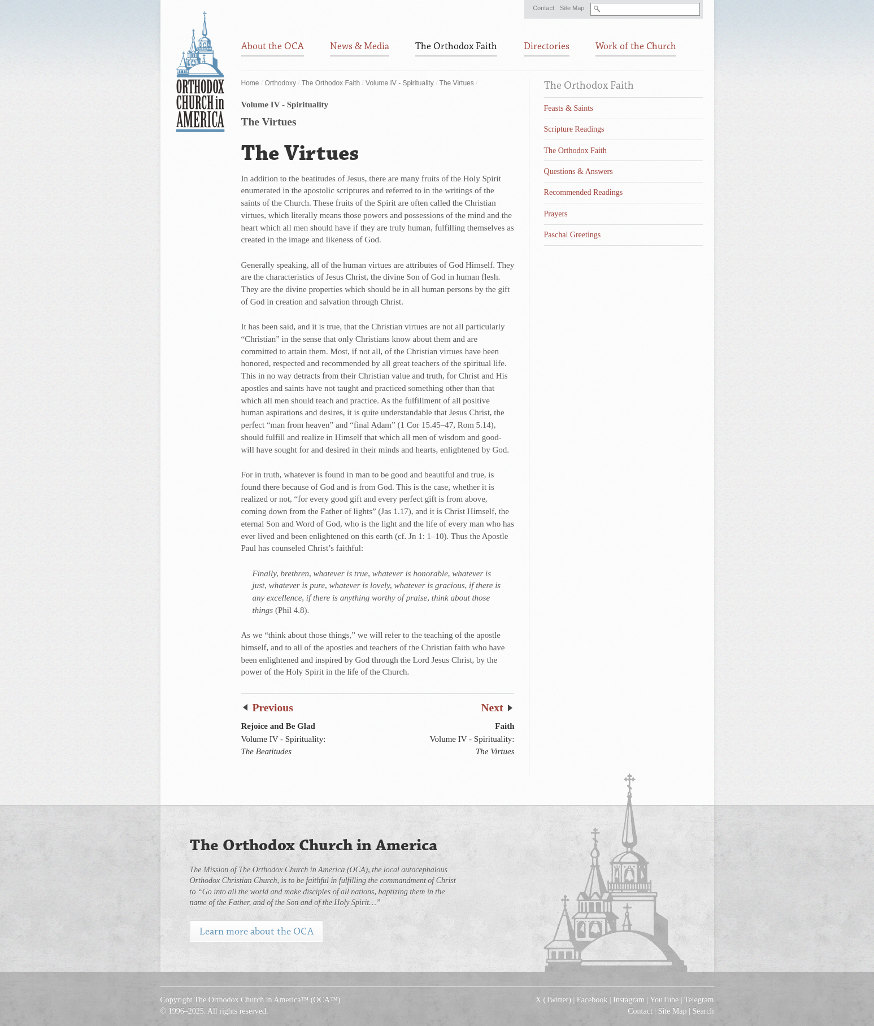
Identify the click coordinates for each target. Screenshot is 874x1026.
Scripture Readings (574, 129)
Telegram (699, 999)
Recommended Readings (583, 192)
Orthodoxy (280, 83)
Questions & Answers (578, 171)
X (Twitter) (553, 999)
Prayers (556, 214)
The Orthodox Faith (331, 83)
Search (703, 1011)
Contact (543, 8)
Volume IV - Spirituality (400, 83)
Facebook (592, 999)
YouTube (664, 999)
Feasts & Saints (568, 108)
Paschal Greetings (572, 235)
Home (250, 83)
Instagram (629, 999)
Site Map (572, 8)
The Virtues (457, 83)
